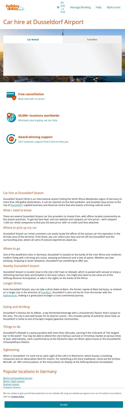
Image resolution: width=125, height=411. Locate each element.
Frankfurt (46, 292)
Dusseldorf (16, 205)
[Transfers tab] (92, 39)
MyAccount (113, 7)
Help (99, 7)
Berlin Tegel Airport (14, 381)
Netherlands (10, 295)
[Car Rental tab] (32, 39)
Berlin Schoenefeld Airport (17, 378)
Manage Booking (80, 7)
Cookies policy (17, 396)
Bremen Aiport (11, 384)
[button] (61, 7)
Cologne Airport (11, 387)
